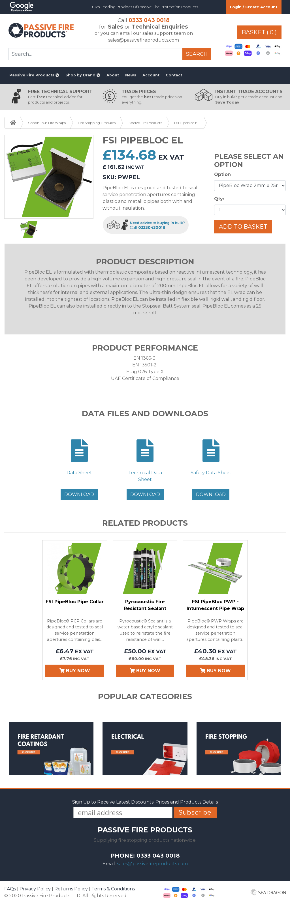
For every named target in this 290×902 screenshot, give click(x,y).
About (112, 75)
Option (222, 174)
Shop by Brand (82, 75)
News (130, 75)
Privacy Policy (35, 889)
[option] (49, 176)
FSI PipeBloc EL (186, 123)
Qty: (219, 198)
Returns (71, 889)
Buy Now (74, 670)
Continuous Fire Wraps (47, 123)
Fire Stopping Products (97, 123)
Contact (174, 75)
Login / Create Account (253, 7)
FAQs (10, 889)
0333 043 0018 (149, 20)
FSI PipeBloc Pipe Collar (75, 601)
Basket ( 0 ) (259, 32)
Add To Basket (243, 226)
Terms (113, 889)
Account (150, 75)
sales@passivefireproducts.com (152, 863)
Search (197, 54)
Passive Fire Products (34, 75)
